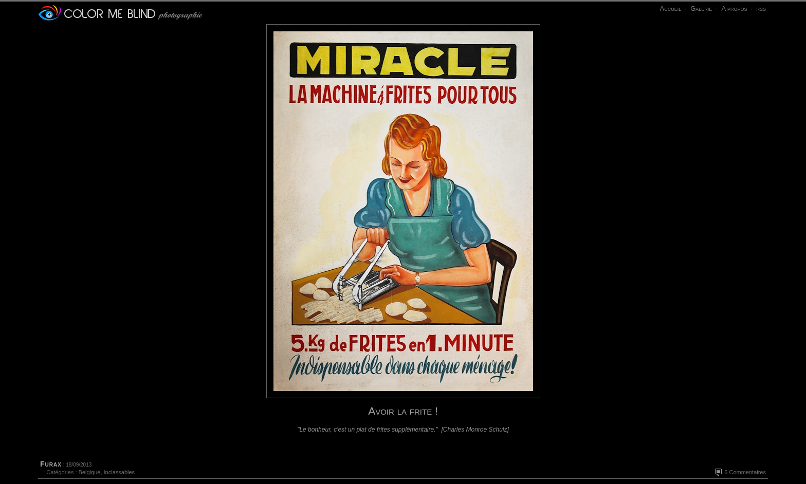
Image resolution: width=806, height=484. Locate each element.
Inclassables (119, 472)
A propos (734, 8)
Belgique (90, 472)
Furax (51, 464)
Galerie (701, 8)
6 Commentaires (745, 472)
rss (761, 8)
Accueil (670, 8)
